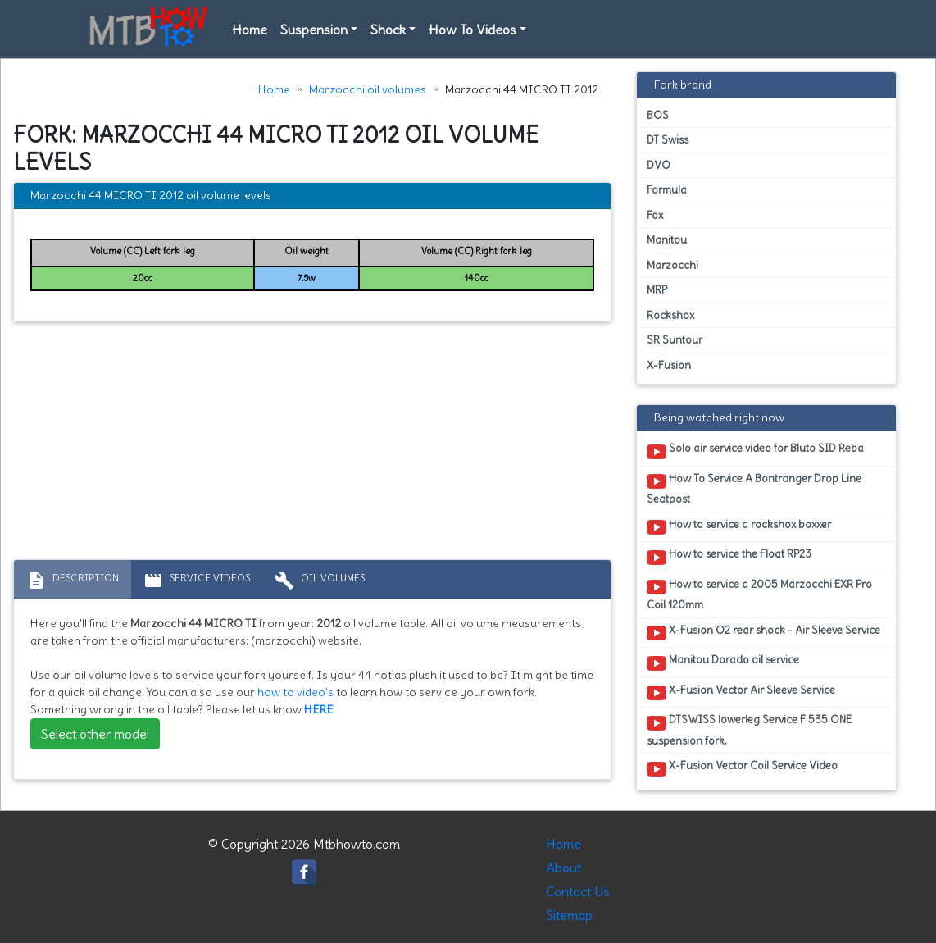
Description (72, 580)
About (563, 867)
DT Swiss (667, 140)
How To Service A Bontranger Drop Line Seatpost (754, 489)
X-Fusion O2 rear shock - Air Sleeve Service (763, 633)
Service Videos (196, 580)
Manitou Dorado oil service (723, 662)
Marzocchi (672, 265)
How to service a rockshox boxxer (739, 527)
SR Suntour (674, 340)
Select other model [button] (95, 734)
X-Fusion (669, 365)
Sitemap (569, 915)
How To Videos (472, 29)
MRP (657, 290)
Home (249, 29)
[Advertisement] (312, 444)
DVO (658, 165)
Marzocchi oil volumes (367, 89)
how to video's (295, 692)
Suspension (314, 29)
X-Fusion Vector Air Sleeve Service (741, 693)
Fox (655, 215)
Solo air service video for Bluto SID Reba (755, 451)
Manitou (667, 240)
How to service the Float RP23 (729, 557)
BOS (658, 115)
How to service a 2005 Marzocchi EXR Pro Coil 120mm (759, 594)
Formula (667, 190)
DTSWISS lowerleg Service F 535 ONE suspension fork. (749, 730)
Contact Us (578, 891)
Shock (388, 29)
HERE (319, 709)
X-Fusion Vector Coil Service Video (742, 768)
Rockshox (670, 315)
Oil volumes (320, 580)
